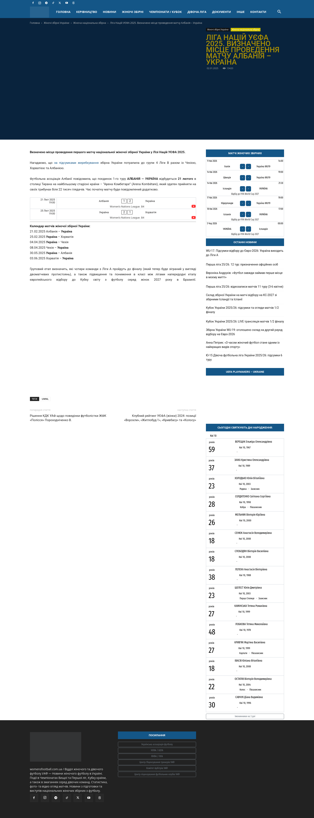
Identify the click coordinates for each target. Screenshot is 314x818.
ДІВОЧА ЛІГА (196, 12)
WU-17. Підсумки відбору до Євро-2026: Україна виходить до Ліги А (244, 253)
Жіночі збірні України (56, 23)
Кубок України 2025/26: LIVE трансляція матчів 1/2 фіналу (245, 321)
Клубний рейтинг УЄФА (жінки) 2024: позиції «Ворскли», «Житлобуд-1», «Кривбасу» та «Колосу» (160, 418)
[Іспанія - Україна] (245, 214)
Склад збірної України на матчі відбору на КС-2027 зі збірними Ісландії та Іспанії (241, 297)
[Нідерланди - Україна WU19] (245, 201)
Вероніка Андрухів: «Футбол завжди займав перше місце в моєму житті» (244, 275)
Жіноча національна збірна (89, 23)
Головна (35, 23)
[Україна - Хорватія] (113, 214)
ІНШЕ (240, 12)
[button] (279, 12)
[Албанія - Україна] (113, 203)
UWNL (45, 398)
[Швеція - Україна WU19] (245, 175)
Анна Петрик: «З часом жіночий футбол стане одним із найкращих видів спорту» (243, 345)
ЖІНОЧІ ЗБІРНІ (133, 12)
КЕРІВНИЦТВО (86, 12)
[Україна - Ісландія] (245, 229)
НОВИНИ (109, 12)
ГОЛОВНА (63, 12)
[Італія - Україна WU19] (245, 164)
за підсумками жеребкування (76, 163)
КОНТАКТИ (258, 12)
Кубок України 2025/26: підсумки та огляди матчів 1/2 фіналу (242, 310)
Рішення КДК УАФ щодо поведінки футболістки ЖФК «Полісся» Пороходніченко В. (68, 418)
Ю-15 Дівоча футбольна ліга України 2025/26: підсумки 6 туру (244, 357)
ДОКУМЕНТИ (221, 12)
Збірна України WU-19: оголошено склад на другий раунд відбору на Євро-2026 (244, 332)
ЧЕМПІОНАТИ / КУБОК (165, 12)
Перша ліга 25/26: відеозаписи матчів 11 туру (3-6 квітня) (244, 286)
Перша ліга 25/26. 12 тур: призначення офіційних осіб (242, 264)
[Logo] (41, 12)
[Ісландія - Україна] (245, 188)
